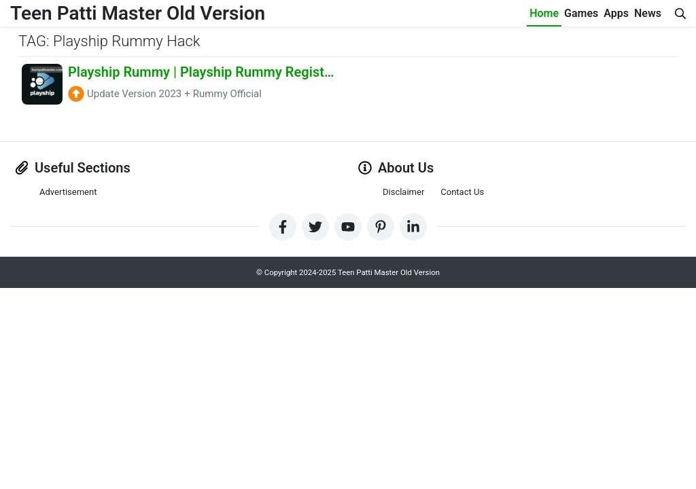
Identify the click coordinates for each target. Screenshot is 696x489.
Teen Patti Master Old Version (137, 13)
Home (544, 13)
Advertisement (68, 192)
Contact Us (462, 192)
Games (581, 13)
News (647, 13)
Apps (616, 13)
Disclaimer (403, 192)
